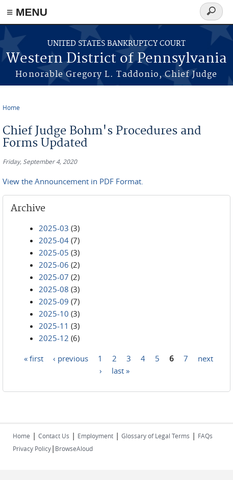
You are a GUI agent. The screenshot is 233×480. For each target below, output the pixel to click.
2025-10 (54, 313)
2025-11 (54, 326)
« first (33, 358)
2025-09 (54, 301)
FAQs (205, 436)
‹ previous (70, 358)
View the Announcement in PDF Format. (73, 181)
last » (121, 370)
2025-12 (54, 338)
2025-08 (54, 289)
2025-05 (54, 252)
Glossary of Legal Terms (155, 436)
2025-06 (54, 265)
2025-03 (54, 228)
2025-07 (54, 277)
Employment (95, 436)
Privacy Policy (32, 448)
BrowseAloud (74, 448)
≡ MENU (27, 12)
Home (11, 107)
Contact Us (53, 436)
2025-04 (54, 240)
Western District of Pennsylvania (116, 58)
